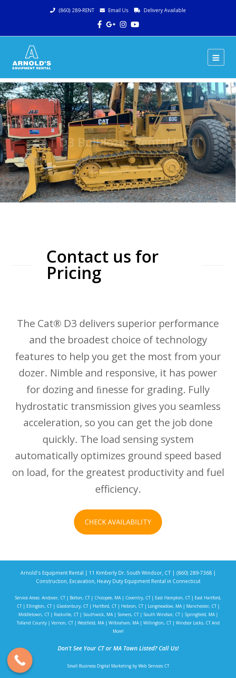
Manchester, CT (201, 606)
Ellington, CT (39, 606)
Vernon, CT (62, 623)
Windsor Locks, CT (193, 623)
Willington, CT (157, 623)
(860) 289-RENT (76, 10)
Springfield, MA (200, 614)
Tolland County (32, 623)
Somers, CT (128, 614)
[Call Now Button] (20, 660)
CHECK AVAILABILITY (118, 522)
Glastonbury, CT (72, 606)
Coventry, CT (137, 598)
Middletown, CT (33, 614)
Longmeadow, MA (165, 606)
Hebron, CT (132, 606)
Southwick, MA (98, 614)
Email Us (118, 10)
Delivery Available (165, 10)
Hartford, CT (105, 606)
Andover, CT (53, 598)
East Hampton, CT (172, 598)
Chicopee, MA (107, 598)
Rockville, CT (66, 614)
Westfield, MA (91, 623)
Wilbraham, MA (124, 623)
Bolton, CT (80, 598)
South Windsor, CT (161, 614)
